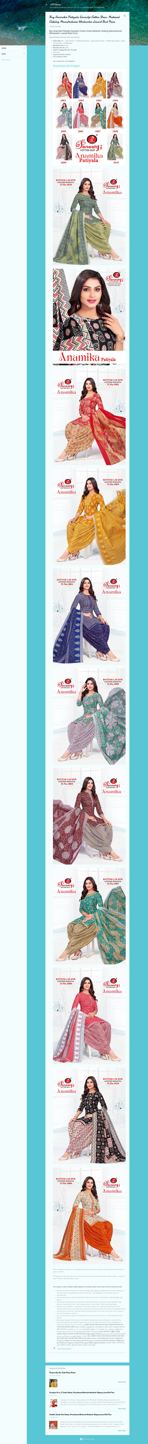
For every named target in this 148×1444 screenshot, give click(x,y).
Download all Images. (66, 66)
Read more (122, 1382)
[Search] (128, 5)
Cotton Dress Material (64, 1349)
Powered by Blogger (87, 1439)
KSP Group (55, 4)
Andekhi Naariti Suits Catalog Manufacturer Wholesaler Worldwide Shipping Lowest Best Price (80, 1414)
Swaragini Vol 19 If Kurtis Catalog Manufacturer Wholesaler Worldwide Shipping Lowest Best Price (81, 1392)
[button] (124, 16)
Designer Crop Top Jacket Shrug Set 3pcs (62, 1372)
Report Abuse (6, 60)
